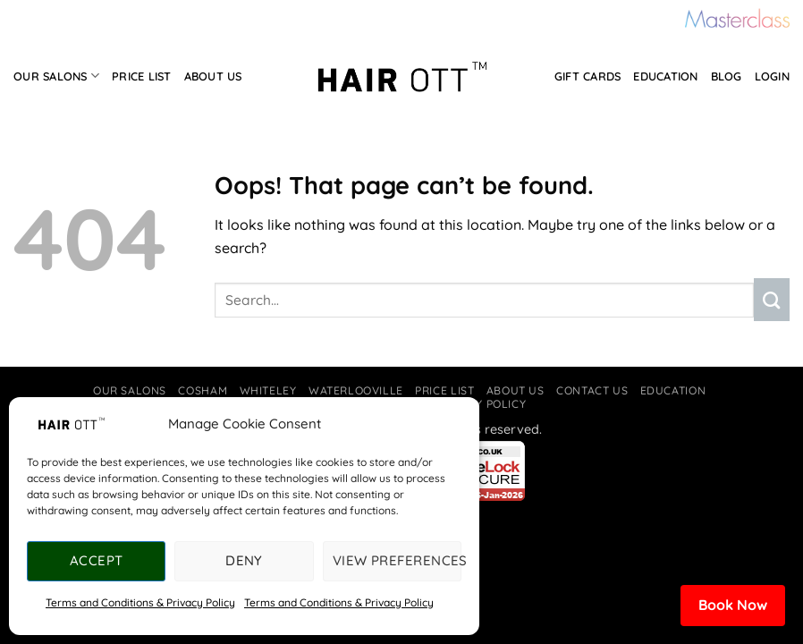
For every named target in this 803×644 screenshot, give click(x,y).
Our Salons (56, 75)
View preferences (397, 560)
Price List (142, 76)
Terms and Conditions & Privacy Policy (140, 602)
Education (665, 76)
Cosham (202, 390)
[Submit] (772, 299)
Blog (726, 76)
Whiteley (268, 390)
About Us (213, 76)
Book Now (732, 605)
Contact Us (592, 390)
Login (772, 76)
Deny (244, 560)
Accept (96, 560)
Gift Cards (587, 76)
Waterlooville (356, 390)
